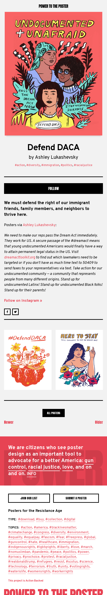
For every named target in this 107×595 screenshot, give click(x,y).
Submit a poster (76, 498)
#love (75, 547)
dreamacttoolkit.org (19, 257)
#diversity (33, 165)
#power (83, 552)
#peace (55, 552)
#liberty (63, 547)
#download (26, 519)
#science (86, 562)
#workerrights (62, 571)
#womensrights (38, 571)
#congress (41, 532)
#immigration (50, 165)
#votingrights (79, 567)
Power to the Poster (53, 6)
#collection (53, 519)
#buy (40, 519)
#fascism (47, 537)
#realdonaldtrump (21, 562)
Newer (8, 422)
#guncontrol (17, 542)
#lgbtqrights (46, 547)
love (67, 467)
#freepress (74, 537)
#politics (66, 165)
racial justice (44, 467)
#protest (47, 557)
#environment (77, 532)
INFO (31, 474)
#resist (59, 562)
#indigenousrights (21, 547)
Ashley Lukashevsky (56, 158)
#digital (69, 519)
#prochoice (31, 557)
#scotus (72, 562)
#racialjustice (83, 165)
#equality (15, 537)
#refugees (44, 562)
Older (99, 422)
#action (20, 165)
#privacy (14, 557)
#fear (60, 537)
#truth (51, 567)
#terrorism (37, 567)
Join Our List (28, 498)
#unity (63, 567)
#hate (32, 542)
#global (89, 537)
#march (86, 547)
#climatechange (20, 532)
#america (41, 528)
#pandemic (40, 552)
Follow (53, 188)
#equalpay (32, 537)
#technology (17, 567)
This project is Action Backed (25, 580)
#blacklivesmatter (62, 528)
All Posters (53, 413)
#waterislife (17, 571)
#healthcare (48, 542)
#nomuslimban (19, 552)
